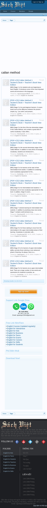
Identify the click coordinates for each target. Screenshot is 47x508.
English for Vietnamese (16, 329)
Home (5, 11)
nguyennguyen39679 (23, 93)
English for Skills (13, 342)
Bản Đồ (25, 453)
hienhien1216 (21, 194)
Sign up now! (23, 291)
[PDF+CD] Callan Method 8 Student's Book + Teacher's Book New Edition (25, 223)
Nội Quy (26, 459)
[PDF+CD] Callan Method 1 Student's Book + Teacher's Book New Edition (25, 82)
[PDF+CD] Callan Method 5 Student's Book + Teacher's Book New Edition (25, 163)
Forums (13, 11)
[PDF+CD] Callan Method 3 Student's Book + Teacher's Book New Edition (25, 122)
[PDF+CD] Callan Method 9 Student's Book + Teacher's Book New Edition (25, 263)
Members (22, 11)
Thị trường (26, 463)
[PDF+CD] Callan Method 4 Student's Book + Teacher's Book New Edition (25, 143)
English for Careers (14, 340)
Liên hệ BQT (27, 469)
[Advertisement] (23, 47)
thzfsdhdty (20, 154)
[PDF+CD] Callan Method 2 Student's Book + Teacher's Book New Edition (25, 102)
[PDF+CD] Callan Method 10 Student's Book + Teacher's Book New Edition (25, 243)
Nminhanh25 (21, 134)
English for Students (27, 95)
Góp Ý (25, 456)
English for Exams (14, 338)
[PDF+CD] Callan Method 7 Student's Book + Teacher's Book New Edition (25, 203)
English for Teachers (9, 462)
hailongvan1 (21, 254)
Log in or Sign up (38, 2)
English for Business (15, 333)
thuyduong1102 (22, 234)
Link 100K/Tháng (28, 479)
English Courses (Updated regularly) (21, 326)
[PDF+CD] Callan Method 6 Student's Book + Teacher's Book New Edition (25, 183)
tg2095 (19, 114)
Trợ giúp (26, 466)
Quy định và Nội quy (40, 505)
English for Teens (13, 335)
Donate (31, 11)
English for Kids (13, 331)
